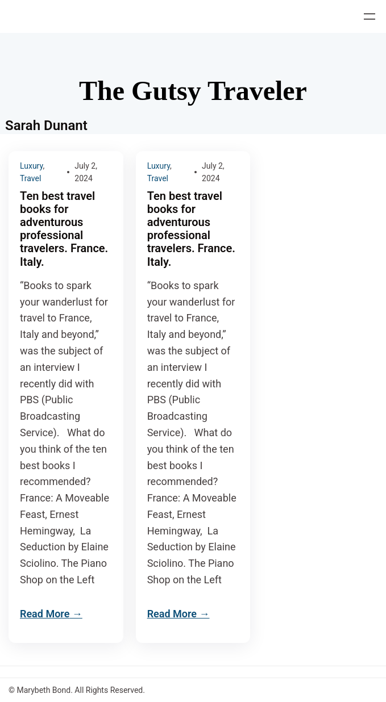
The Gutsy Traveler (193, 91)
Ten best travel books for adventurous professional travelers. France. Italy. (64, 229)
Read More (44, 614)
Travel (30, 178)
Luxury (31, 165)
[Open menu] (369, 16)
